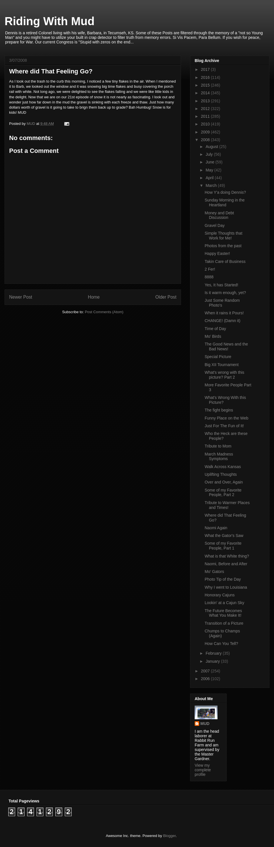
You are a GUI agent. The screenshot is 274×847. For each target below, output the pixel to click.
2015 (206, 85)
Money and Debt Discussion (219, 215)
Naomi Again (216, 528)
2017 (206, 69)
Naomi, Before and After (226, 564)
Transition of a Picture (224, 623)
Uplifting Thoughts (221, 474)
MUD (204, 723)
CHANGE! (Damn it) (222, 320)
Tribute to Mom (218, 446)
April (210, 177)
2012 (206, 108)
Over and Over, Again (224, 482)
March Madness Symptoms (219, 456)
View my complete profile (203, 770)
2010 (206, 124)
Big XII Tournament (222, 364)
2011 (206, 116)
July (210, 154)
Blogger (169, 836)
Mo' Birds (213, 336)
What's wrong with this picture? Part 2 (224, 374)
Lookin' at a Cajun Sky (224, 602)
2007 (206, 671)
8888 (209, 277)
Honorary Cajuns (220, 595)
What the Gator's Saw (224, 535)
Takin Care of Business (225, 261)
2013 (206, 101)
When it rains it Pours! (224, 313)
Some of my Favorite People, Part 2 (223, 492)
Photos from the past (223, 245)
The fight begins (219, 410)
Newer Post (20, 297)
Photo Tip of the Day (223, 579)
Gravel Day (215, 225)
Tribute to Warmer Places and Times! (227, 505)
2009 (206, 132)
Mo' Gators (214, 571)
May (210, 170)
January (213, 661)
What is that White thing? (227, 556)
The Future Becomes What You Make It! (223, 613)
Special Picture (218, 356)
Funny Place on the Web (226, 418)
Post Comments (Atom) (104, 312)
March (212, 185)
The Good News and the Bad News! (226, 346)
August (212, 146)
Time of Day (215, 328)
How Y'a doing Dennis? (225, 192)
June (210, 162)
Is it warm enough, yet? (225, 292)
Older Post (165, 297)
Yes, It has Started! (221, 285)
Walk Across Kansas (223, 466)
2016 (206, 77)
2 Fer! (210, 269)
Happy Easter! (217, 253)
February (214, 653)
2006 (206, 678)
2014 (206, 93)
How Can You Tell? (221, 643)
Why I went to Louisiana (226, 587)
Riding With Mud (49, 21)
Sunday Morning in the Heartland (225, 202)
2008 (206, 139)
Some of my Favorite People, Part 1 (223, 545)
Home (94, 297)
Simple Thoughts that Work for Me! (223, 235)
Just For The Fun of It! (224, 426)
